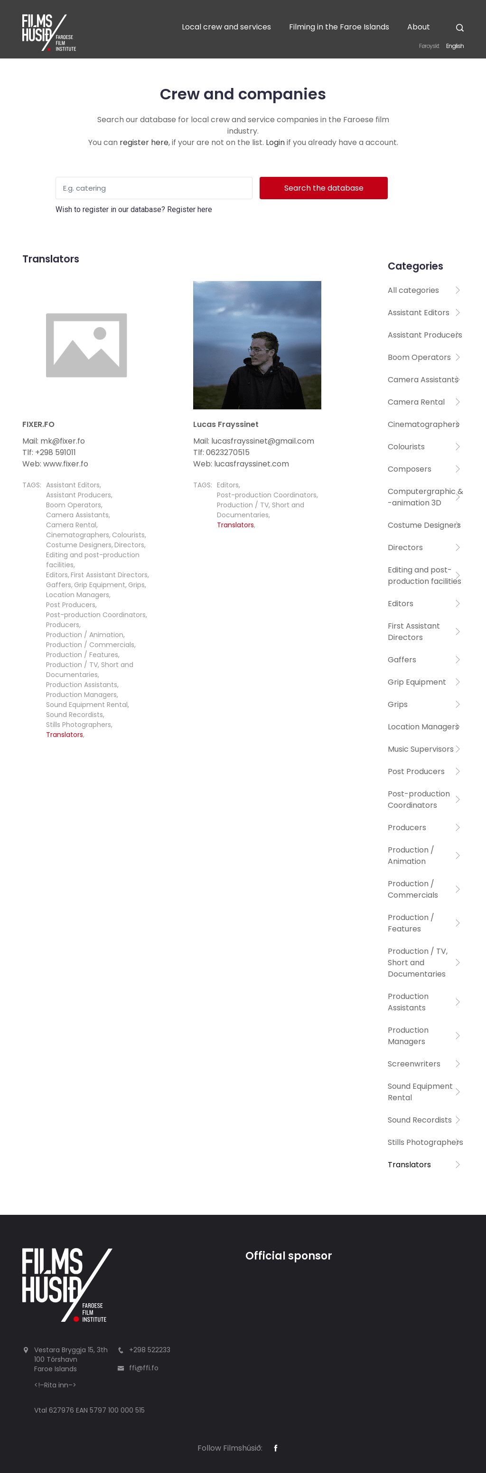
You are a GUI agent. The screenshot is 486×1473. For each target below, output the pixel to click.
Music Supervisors (421, 749)
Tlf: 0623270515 (221, 452)
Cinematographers (77, 535)
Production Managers (81, 694)
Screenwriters (414, 1063)
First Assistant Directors (109, 575)
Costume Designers (79, 545)
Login (275, 142)
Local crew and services (226, 26)
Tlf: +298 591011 (49, 452)
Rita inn (56, 1385)
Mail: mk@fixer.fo (53, 441)
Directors (129, 545)
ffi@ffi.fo (144, 1368)
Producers (62, 625)
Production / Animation (84, 635)
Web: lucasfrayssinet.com (241, 463)
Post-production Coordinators (96, 615)
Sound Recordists (74, 714)
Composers (409, 469)
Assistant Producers (78, 495)
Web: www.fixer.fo (55, 463)
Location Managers (77, 595)
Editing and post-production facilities (424, 575)
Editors (57, 575)
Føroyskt (429, 46)
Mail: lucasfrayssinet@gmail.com (253, 441)
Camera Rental (71, 525)
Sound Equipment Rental (87, 704)
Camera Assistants (77, 515)
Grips (136, 585)
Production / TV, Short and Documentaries (89, 669)
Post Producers (70, 605)
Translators (64, 734)
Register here (189, 209)
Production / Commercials (90, 644)
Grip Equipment (99, 585)
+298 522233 (149, 1350)
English (455, 46)
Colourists (128, 535)
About (418, 26)
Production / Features (82, 654)
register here (144, 142)
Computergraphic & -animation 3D (425, 497)
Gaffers (58, 585)
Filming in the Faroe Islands (339, 26)
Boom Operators (73, 505)
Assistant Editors (73, 485)
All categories (413, 290)
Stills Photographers (78, 724)
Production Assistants (81, 684)
